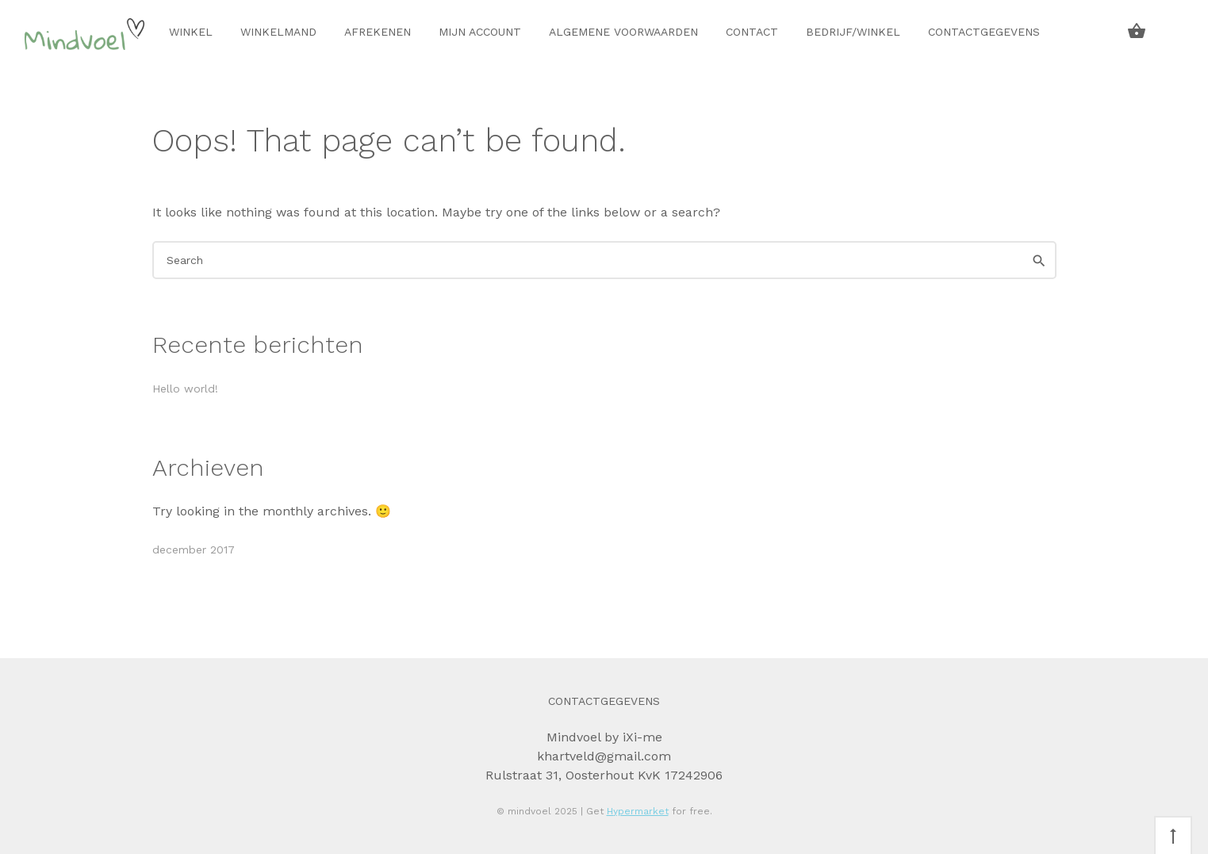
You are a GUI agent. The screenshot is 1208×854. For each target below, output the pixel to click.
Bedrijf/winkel (853, 31)
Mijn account (480, 31)
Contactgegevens (984, 31)
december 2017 (193, 549)
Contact (752, 31)
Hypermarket (638, 811)
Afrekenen (377, 31)
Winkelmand (278, 31)
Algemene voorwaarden (623, 31)
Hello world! (185, 388)
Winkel (191, 31)
